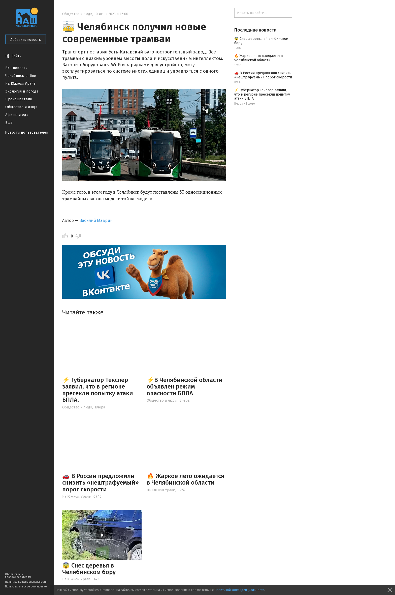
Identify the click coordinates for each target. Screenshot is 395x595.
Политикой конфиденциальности (239, 590)
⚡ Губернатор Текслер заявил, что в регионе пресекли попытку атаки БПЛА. (97, 389)
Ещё (9, 123)
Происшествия (18, 99)
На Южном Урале (20, 83)
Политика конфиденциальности (26, 581)
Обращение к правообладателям (18, 575)
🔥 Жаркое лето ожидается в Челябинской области (185, 479)
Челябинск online (20, 76)
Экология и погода (22, 91)
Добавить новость (25, 40)
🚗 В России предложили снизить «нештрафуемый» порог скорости (100, 482)
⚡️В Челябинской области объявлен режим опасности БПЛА (184, 386)
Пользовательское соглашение (26, 586)
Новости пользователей (26, 132)
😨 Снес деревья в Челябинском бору (89, 569)
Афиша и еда (16, 115)
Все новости (16, 68)
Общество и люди (21, 107)
